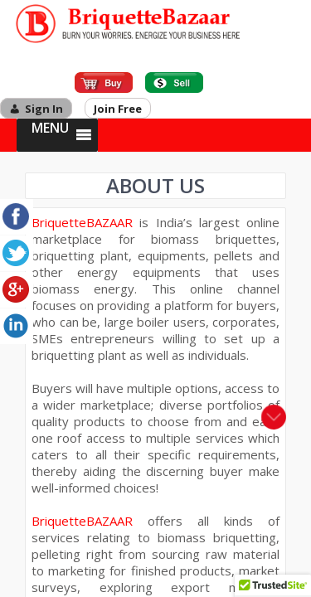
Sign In (44, 108)
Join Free (118, 108)
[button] (50, 135)
